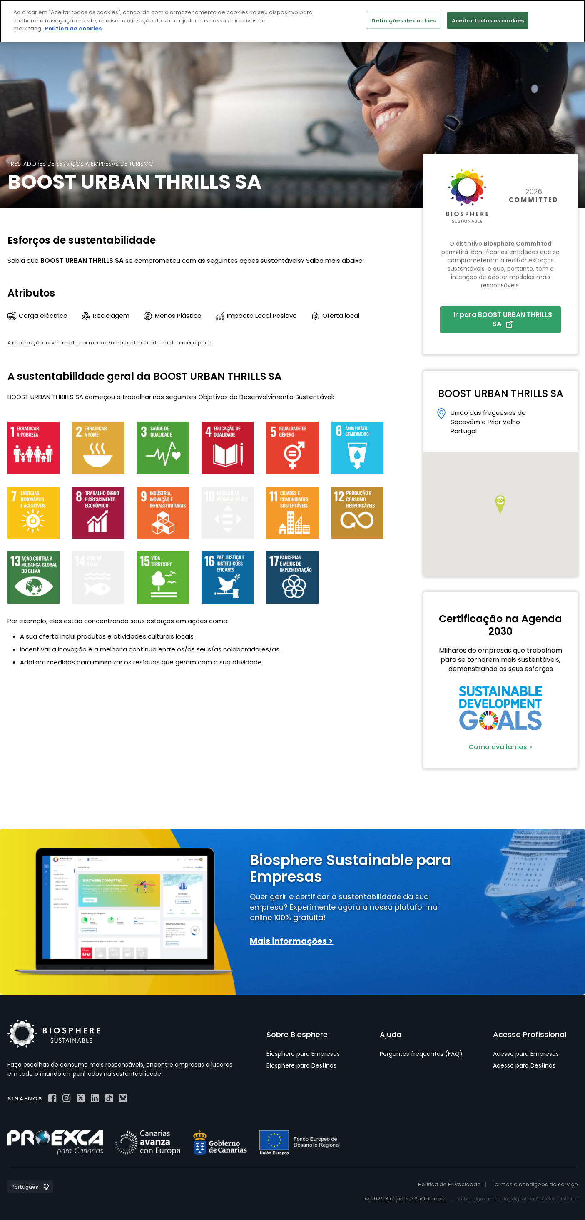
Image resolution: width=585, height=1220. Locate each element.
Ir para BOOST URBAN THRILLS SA (502, 319)
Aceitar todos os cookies (488, 20)
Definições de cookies (403, 20)
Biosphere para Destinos (301, 1065)
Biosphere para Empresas (303, 1054)
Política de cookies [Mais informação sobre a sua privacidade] (73, 28)
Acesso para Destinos (524, 1065)
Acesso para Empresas (526, 1054)
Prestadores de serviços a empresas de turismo (80, 164)
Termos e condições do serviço (535, 1184)
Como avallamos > (500, 747)
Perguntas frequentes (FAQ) (421, 1054)
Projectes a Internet (557, 1199)
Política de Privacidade (449, 1184)
